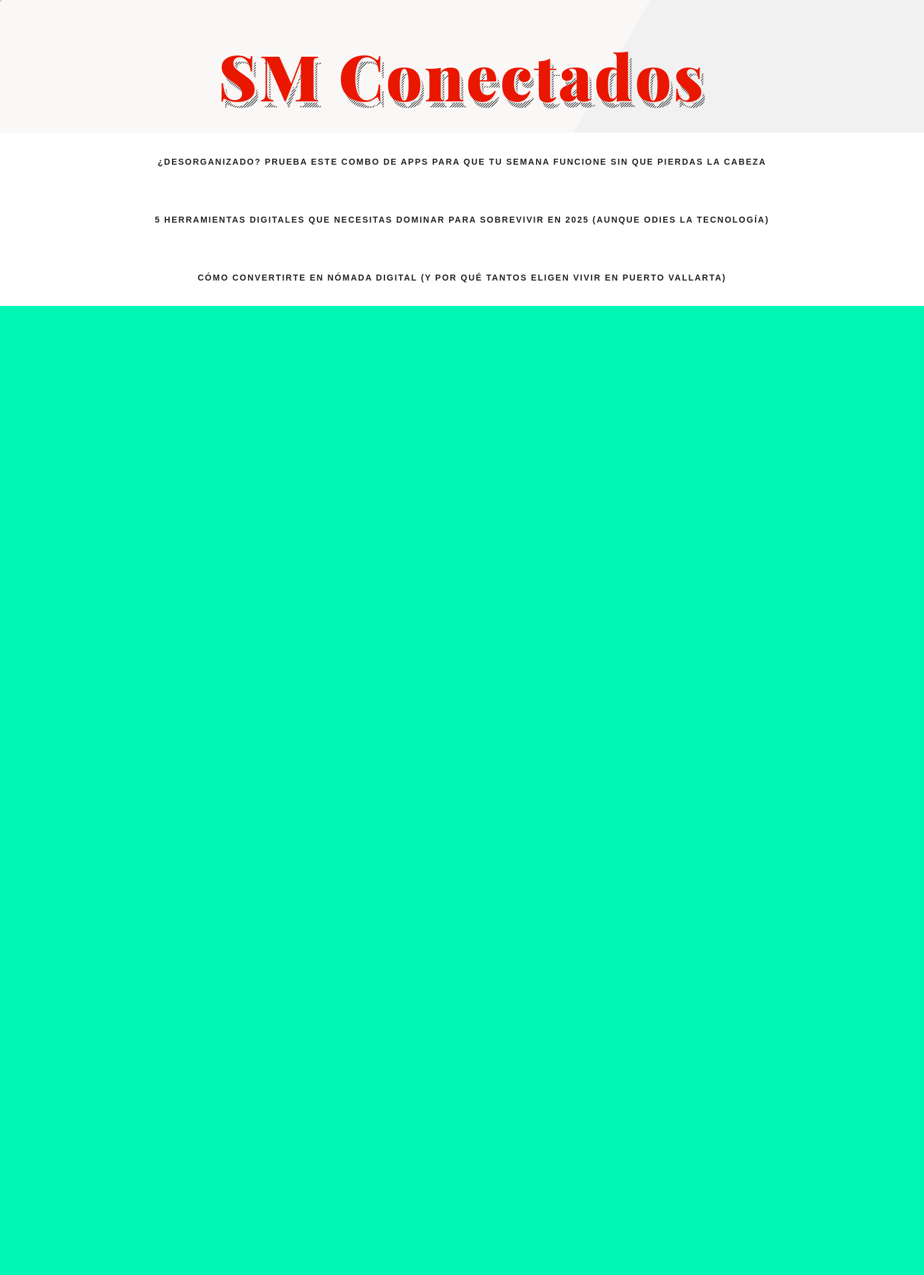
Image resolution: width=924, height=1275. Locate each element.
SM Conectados (462, 75)
